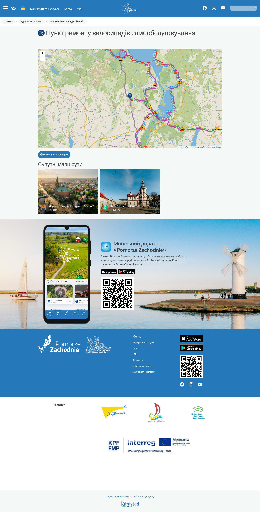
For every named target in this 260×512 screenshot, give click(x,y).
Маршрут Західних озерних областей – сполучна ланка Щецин (87, 206)
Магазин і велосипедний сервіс (67, 21)
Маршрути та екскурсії (45, 9)
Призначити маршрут (54, 154)
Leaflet (180, 147)
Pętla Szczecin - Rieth (122, 206)
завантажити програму (143, 372)
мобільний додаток (141, 366)
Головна (8, 21)
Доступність (138, 360)
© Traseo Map (190, 147)
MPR (79, 9)
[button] (130, 96)
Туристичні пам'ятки (31, 21)
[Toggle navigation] (5, 8)
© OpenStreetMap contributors (208, 147)
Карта (68, 9)
